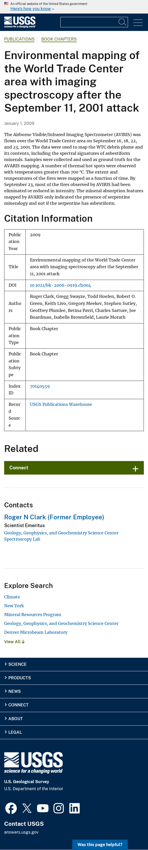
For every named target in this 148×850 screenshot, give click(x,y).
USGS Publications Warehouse (61, 404)
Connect (18, 467)
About (15, 718)
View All (14, 641)
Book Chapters (59, 39)
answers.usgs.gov (21, 832)
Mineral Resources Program (32, 614)
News (14, 691)
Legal (15, 732)
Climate (12, 596)
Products (19, 677)
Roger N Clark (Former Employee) (54, 517)
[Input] (94, 22)
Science (17, 664)
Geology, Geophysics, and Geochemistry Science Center (61, 532)
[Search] (123, 22)
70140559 (40, 386)
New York (14, 605)
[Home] (19, 26)
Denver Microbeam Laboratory (35, 632)
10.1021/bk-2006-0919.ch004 (60, 285)
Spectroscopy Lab (22, 539)
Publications (19, 39)
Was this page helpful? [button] (100, 844)
